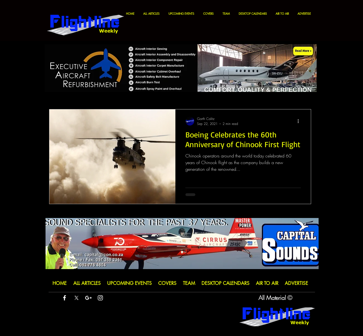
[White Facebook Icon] (64, 297)
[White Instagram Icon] (100, 297)
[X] (76, 297)
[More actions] (300, 121)
